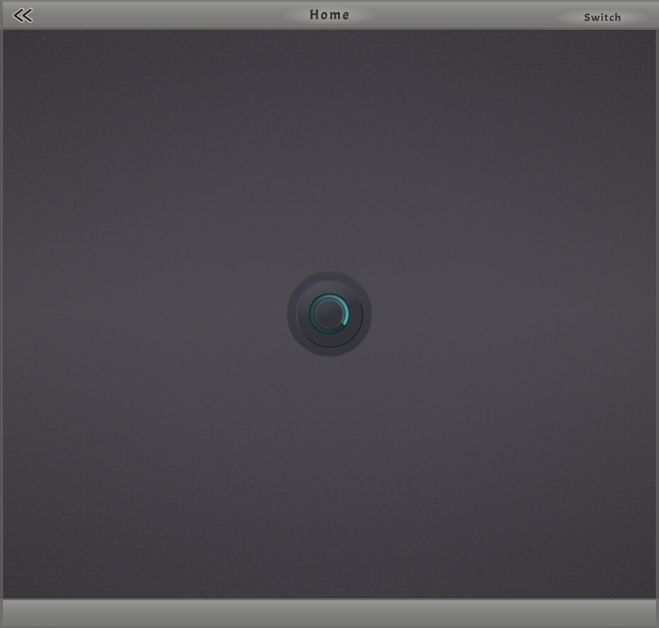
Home (329, 15)
